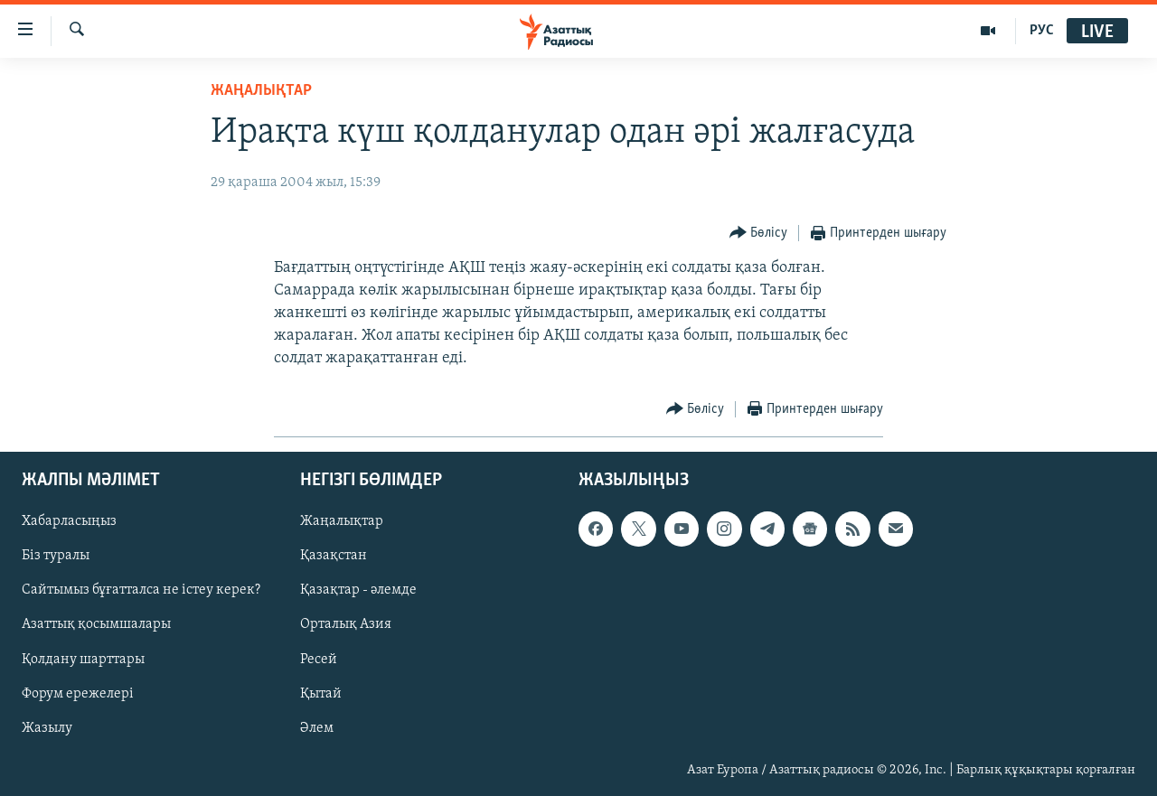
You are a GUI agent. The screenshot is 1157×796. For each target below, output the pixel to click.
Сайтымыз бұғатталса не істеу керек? (141, 590)
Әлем (317, 727)
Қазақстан (333, 555)
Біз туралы (55, 555)
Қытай (321, 693)
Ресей (318, 658)
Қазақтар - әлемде (358, 590)
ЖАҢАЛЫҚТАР (261, 90)
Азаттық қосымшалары (96, 624)
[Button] (758, 233)
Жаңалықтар (341, 521)
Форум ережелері (78, 693)
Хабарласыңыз (69, 521)
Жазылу (47, 727)
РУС (1042, 30)
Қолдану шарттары (83, 658)
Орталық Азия (345, 624)
